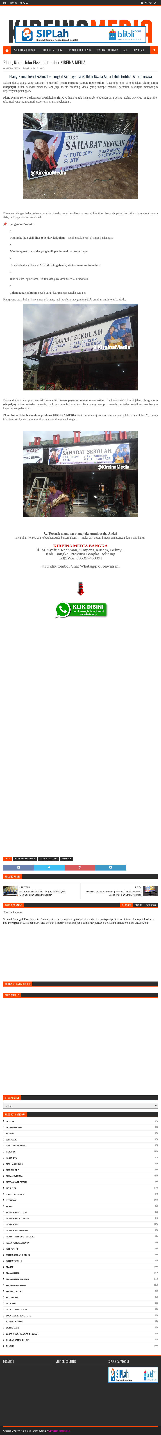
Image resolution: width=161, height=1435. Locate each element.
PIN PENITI (12, 1249)
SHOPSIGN (67, 859)
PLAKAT (9, 1267)
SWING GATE (12, 1328)
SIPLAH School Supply (79, 50)
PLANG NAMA (12, 1273)
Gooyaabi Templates (59, 1430)
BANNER (10, 1134)
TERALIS (10, 1346)
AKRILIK (10, 1121)
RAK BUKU (11, 1303)
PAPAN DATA (12, 1225)
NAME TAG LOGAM (15, 1194)
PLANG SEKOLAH (14, 1291)
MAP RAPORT (12, 1170)
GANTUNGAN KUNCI (16, 1146)
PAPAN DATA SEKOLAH (17, 1231)
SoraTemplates (23, 1430)
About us (13, 2)
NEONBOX (11, 1200)
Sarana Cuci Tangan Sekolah (22, 1334)
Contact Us (23, 2)
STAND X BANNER (14, 1322)
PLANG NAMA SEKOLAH (17, 1279)
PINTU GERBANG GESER (18, 1255)
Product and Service (24, 50)
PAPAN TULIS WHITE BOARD (20, 1237)
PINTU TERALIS (14, 1261)
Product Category (52, 50)
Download (138, 50)
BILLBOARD (11, 1140)
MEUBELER (11, 1188)
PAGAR (9, 1206)
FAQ (125, 50)
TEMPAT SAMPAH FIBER (17, 1340)
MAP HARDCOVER (14, 1164)
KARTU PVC (11, 1158)
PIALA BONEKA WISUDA (17, 1243)
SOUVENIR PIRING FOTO (18, 1316)
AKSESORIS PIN (14, 1127)
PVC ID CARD (12, 1297)
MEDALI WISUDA (14, 1176)
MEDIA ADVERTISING (17, 1182)
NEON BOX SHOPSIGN (25, 859)
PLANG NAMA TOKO (48, 859)
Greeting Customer (107, 50)
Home (5, 2)
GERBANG (11, 1152)
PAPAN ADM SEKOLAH (16, 1212)
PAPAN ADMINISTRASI (17, 1219)
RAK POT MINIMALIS (16, 1310)
